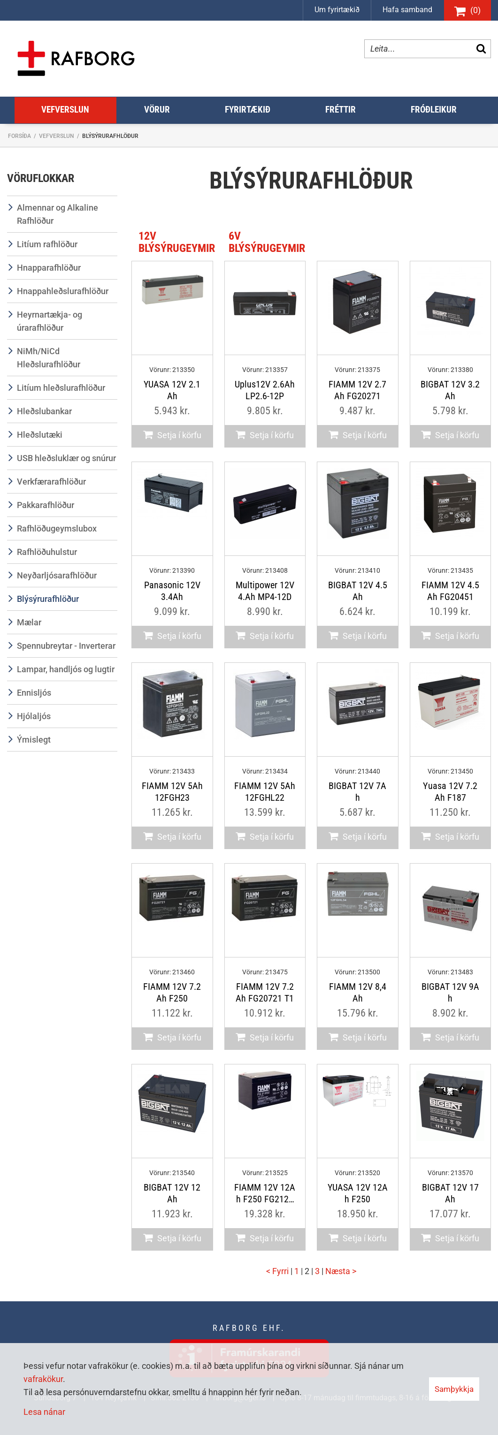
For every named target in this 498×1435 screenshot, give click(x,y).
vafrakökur (43, 1379)
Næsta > (340, 1271)
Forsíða (19, 136)
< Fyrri (278, 1271)
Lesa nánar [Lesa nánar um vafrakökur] (44, 1412)
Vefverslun (56, 136)
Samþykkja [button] (454, 1389)
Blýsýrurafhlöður (110, 136)
